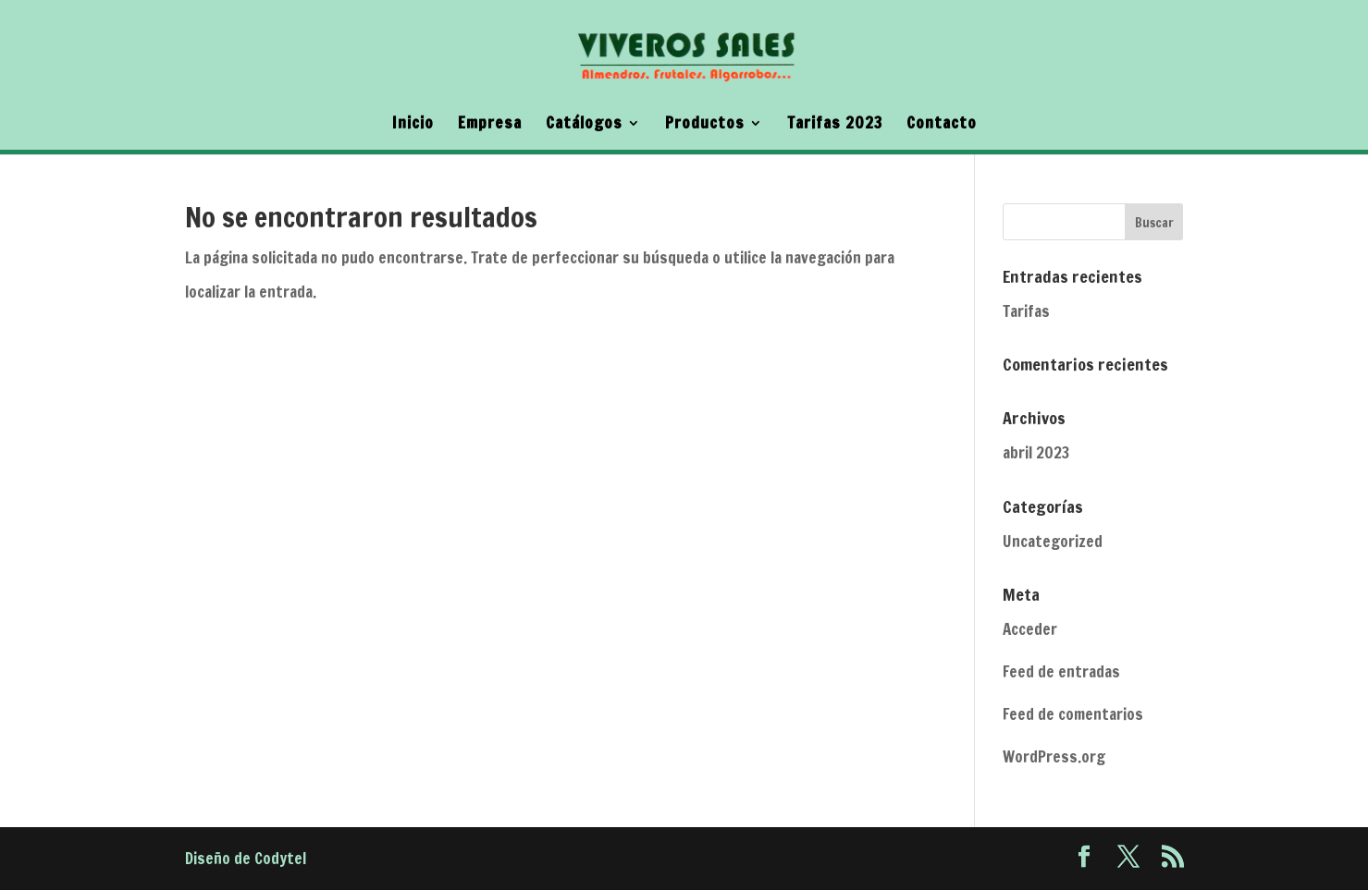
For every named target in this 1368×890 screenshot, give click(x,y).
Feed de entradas (1061, 671)
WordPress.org (1054, 756)
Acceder (1030, 628)
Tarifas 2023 (834, 125)
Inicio (413, 125)
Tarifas (1026, 311)
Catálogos (584, 125)
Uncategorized (1053, 541)
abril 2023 (1036, 452)
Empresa (490, 125)
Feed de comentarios (1073, 713)
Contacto (941, 125)
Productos (705, 125)
